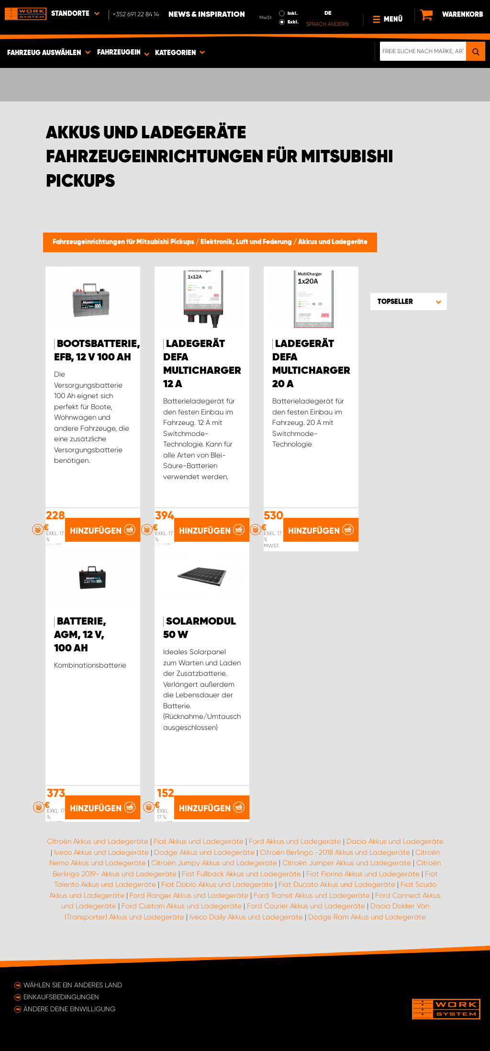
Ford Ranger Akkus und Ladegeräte (189, 895)
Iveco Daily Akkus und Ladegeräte (246, 917)
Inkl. (293, 13)
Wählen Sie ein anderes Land (72, 985)
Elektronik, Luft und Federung (246, 242)
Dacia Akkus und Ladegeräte (395, 841)
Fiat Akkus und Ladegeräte (199, 841)
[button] (408, 301)
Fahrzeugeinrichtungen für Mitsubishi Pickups (124, 242)
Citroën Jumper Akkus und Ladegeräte (346, 863)
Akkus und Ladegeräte (333, 242)
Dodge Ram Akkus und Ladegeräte (367, 917)
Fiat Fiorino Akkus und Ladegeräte (363, 874)
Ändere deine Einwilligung (69, 1009)
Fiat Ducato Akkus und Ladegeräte (336, 884)
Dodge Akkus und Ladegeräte (204, 852)
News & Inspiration (206, 15)
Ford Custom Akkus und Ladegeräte (182, 906)
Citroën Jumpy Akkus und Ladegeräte (214, 863)
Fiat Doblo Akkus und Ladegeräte (217, 884)
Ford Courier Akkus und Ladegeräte (306, 906)
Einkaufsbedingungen (61, 997)
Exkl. (293, 22)
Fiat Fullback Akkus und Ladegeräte (241, 874)
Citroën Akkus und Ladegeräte (97, 841)
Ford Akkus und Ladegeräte (295, 841)
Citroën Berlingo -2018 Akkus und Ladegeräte (335, 852)
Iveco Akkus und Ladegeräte (101, 852)
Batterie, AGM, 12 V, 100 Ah (80, 635)
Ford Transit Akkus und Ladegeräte (312, 895)
